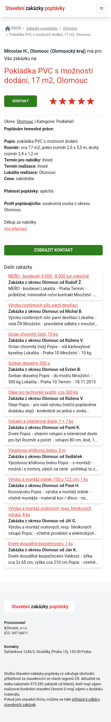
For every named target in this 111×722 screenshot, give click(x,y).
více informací (15, 229)
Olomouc (25, 121)
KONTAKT (20, 101)
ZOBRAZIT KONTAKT (53, 250)
